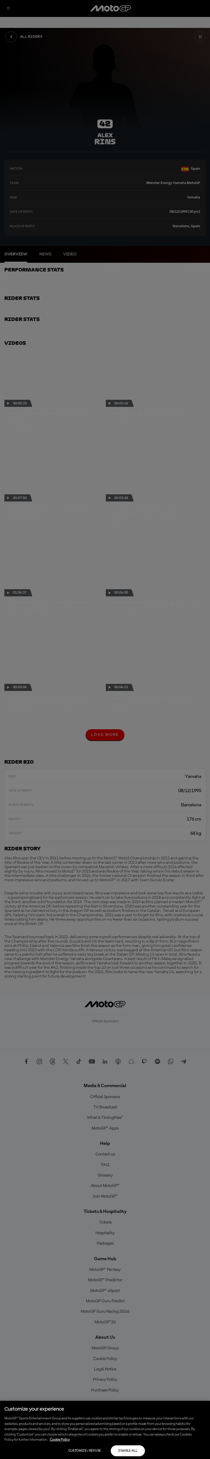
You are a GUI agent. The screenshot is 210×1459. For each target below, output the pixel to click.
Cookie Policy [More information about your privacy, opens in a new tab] (60, 1440)
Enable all (127, 1450)
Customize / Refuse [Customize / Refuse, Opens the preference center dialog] (84, 1450)
